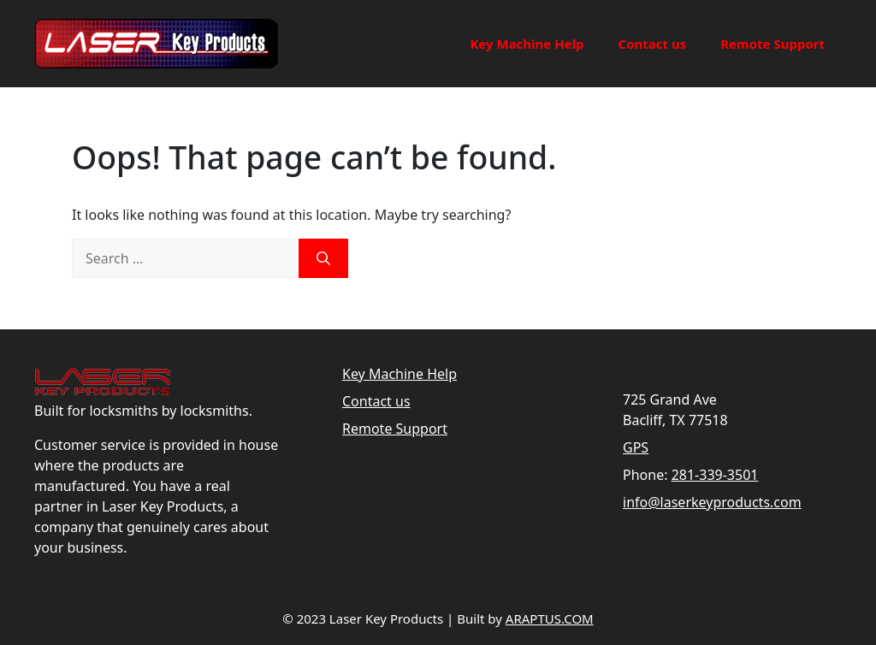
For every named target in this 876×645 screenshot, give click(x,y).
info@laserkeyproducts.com (712, 502)
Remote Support (772, 43)
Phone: (645, 474)
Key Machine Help (526, 43)
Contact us (653, 43)
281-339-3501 (715, 474)
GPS (635, 447)
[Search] (323, 258)
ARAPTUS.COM (550, 618)
